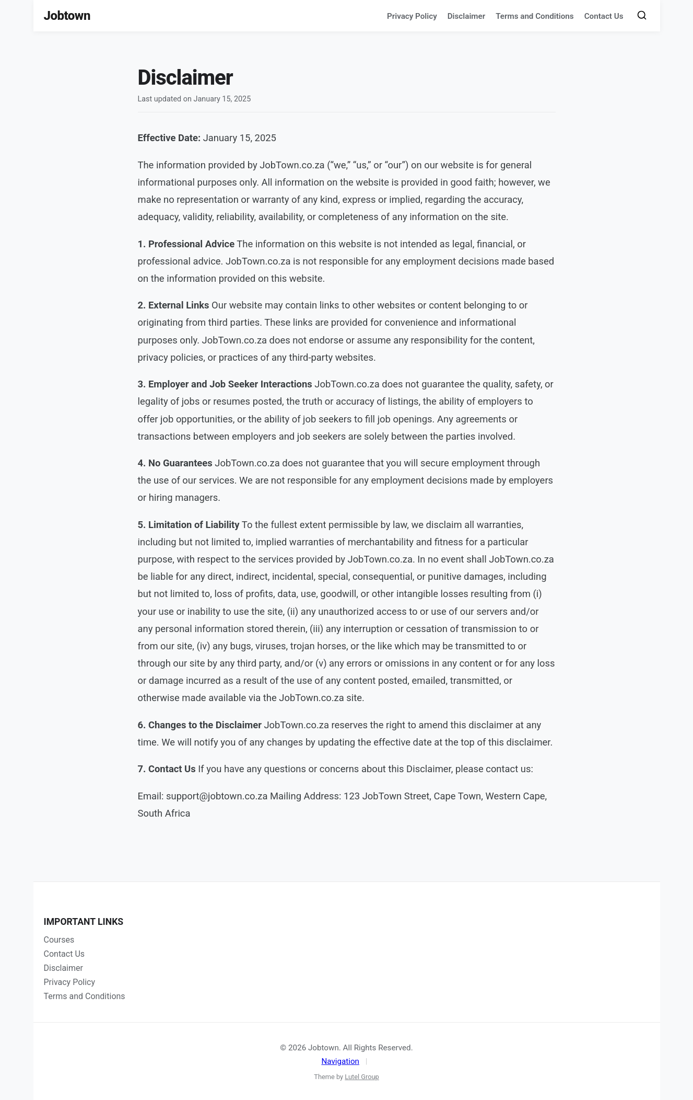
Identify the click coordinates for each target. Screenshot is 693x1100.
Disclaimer (466, 16)
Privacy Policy (412, 16)
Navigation (340, 1061)
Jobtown (67, 15)
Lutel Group (362, 1077)
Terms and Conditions (534, 16)
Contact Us (604, 16)
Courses (59, 940)
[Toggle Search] (642, 16)
